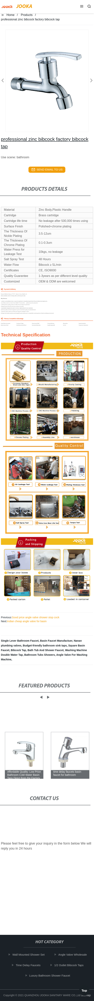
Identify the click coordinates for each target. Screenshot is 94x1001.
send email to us (47, 169)
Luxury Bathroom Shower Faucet (51, 975)
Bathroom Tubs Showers (39, 654)
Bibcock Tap (18, 650)
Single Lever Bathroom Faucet (20, 640)
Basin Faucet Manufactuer (56, 640)
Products (27, 14)
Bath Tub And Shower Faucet (46, 650)
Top (84, 989)
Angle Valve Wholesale (74, 954)
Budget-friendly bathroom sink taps (45, 645)
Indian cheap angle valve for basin (27, 621)
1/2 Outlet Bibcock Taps (70, 965)
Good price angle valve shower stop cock (35, 617)
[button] (81, 6)
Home (11, 14)
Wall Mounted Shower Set (30, 954)
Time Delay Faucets (30, 965)
